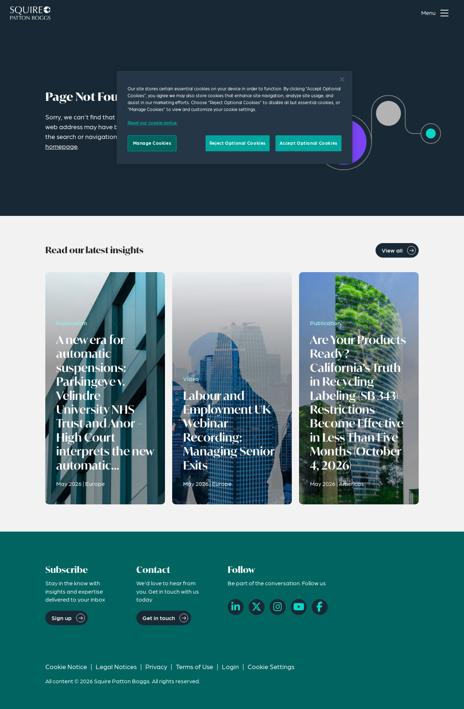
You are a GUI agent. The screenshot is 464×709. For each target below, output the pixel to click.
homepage (61, 146)
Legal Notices (116, 666)
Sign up (61, 618)
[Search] (402, 13)
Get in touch (158, 618)
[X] (257, 607)
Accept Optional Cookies (308, 143)
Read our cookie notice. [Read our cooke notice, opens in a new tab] (153, 123)
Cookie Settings (271, 666)
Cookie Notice (66, 666)
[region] (234, 117)
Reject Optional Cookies (238, 143)
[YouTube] (299, 607)
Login (230, 666)
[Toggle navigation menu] (436, 13)
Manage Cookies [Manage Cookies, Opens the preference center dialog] (152, 143)
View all (392, 250)
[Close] (342, 79)
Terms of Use (194, 666)
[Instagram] (278, 607)
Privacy (156, 666)
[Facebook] (320, 607)
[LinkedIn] (236, 607)
